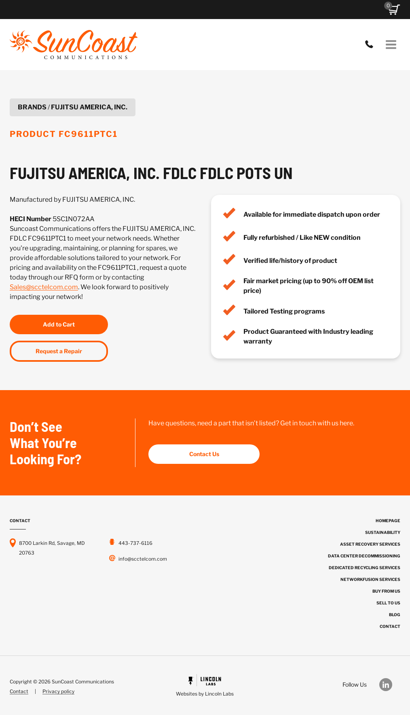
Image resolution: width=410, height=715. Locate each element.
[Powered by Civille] (205, 686)
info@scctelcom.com (142, 559)
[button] (394, 10)
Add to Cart (59, 324)
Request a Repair (59, 351)
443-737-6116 (371, 44)
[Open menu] (390, 44)
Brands (32, 107)
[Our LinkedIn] (389, 684)
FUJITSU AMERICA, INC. (89, 107)
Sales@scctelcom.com (44, 287)
